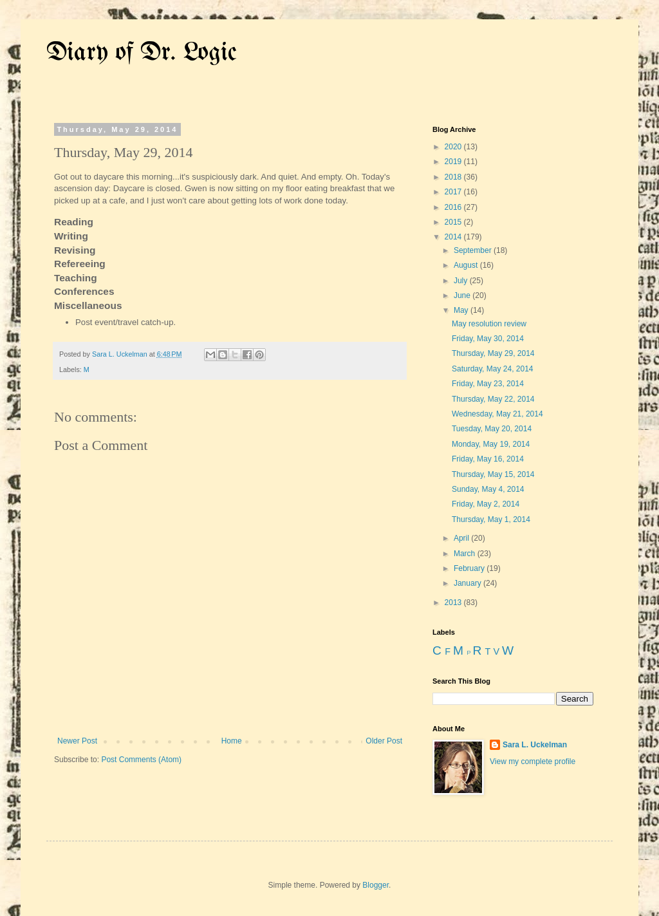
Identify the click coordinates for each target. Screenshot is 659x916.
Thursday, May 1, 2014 (491, 519)
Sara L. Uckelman (535, 744)
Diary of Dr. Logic (141, 53)
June (463, 295)
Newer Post (77, 740)
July (462, 280)
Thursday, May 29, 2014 (493, 353)
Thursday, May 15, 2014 (493, 474)
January (468, 583)
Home (231, 740)
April (462, 538)
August (467, 265)
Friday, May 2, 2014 (485, 504)
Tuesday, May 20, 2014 (492, 428)
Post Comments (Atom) (141, 759)
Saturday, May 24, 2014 (493, 368)
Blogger (375, 885)
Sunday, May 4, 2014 (488, 489)
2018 (454, 177)
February (470, 568)
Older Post (384, 740)
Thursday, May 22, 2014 (493, 399)
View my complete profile (532, 761)
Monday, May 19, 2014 (491, 444)
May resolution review (489, 323)
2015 (454, 222)
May (462, 310)
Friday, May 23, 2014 (488, 383)
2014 (454, 236)
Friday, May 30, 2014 (488, 338)
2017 (454, 191)
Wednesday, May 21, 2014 (497, 413)
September (474, 250)
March (466, 553)
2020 (454, 146)
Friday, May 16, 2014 (488, 458)
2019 (454, 161)
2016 (454, 207)
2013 (454, 602)
